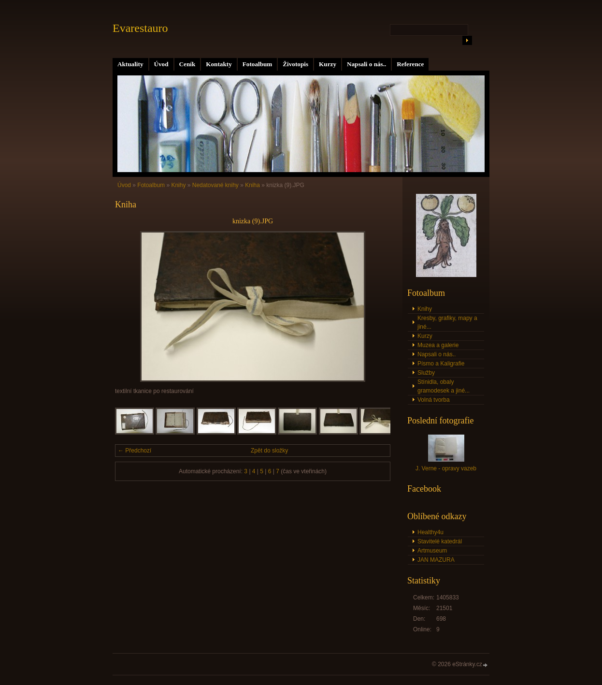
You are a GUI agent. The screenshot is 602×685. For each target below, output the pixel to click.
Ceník (187, 64)
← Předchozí (134, 450)
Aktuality (130, 64)
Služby (426, 372)
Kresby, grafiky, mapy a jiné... (447, 322)
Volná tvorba (433, 399)
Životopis (295, 64)
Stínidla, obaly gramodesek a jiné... (443, 386)
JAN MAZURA (436, 559)
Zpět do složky (269, 450)
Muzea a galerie (438, 345)
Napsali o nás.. (366, 64)
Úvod (161, 64)
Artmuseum (432, 550)
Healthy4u (430, 532)
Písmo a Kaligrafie (440, 363)
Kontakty (219, 64)
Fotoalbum (257, 64)
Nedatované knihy (215, 185)
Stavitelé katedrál (439, 541)
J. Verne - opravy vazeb (446, 468)
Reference (410, 64)
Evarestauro (140, 28)
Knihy (178, 185)
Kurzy (327, 64)
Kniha (252, 185)
